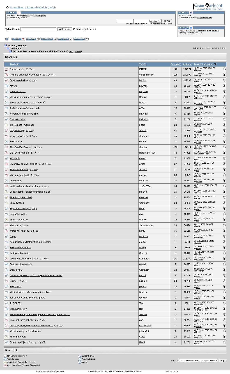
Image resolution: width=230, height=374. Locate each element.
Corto (142, 336)
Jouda (142, 175)
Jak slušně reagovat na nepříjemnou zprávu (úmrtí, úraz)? (40, 314)
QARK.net (60, 371)
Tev (141, 303)
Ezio (198, 198)
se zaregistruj (40, 16)
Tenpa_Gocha (201, 310)
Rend (198, 332)
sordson (198, 33)
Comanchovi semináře (21, 258)
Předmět (14, 64)
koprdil (142, 275)
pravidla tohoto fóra (204, 18)
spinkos (199, 338)
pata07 (142, 286)
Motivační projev (18, 308)
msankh (143, 191)
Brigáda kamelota (19, 169)
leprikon (199, 293)
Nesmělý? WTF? (18, 214)
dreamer (143, 197)
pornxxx (199, 276)
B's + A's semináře (19, 152)
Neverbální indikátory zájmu (24, 113)
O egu (13, 236)
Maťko (142, 80)
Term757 (199, 104)
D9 (197, 204)
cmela (142, 158)
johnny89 (144, 331)
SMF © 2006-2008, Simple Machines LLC (125, 371)
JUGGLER (15, 303)
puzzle (198, 115)
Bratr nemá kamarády (21, 264)
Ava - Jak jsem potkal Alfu (23, 320)
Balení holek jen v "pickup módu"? (27, 342)
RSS (176, 371)
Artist (142, 164)
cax (141, 214)
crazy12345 (145, 325)
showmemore (146, 225)
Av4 (71, 51)
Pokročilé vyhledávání (84, 29)
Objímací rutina (18, 119)
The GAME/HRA (18, 147)
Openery (14, 69)
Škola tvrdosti (17, 203)
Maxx (198, 210)
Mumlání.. (15, 158)
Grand (198, 70)
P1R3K (143, 69)
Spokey (143, 130)
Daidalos (143, 119)
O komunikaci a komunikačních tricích (34, 51)
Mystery (14, 225)
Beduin (142, 97)
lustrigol (199, 159)
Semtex (143, 147)
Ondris (198, 327)
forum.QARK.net (17, 45)
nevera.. (14, 86)
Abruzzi (199, 81)
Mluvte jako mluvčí (19, 175)
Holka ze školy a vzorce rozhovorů (27, 102)
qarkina (143, 297)
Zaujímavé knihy (18, 80)
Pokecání (16, 48)
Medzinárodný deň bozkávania (25, 331)
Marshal (143, 113)
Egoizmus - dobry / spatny (23, 208)
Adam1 (143, 169)
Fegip (142, 125)
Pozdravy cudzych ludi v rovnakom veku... (31, 325)
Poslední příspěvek (205, 64)
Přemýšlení (15, 180)
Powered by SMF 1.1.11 (97, 371)
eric (197, 171)
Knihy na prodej (18, 336)
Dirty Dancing (17, 130)
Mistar (78, 51)
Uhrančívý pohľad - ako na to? (25, 164)
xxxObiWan (145, 186)
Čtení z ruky (16, 269)
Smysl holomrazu (19, 219)
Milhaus (143, 281)
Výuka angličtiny (18, 136)
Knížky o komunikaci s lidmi (24, 186)
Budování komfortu (19, 253)
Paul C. (143, 102)
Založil (142, 64)
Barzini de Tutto (147, 152)
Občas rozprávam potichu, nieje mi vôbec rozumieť (36, 275)
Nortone (143, 292)
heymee (143, 86)
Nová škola (15, 286)
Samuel (143, 314)
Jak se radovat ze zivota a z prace (27, 297)
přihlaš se (26, 16)
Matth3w (143, 180)
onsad (142, 264)
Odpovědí (176, 64)
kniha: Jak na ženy (19, 230)
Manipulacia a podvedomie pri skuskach (30, 292)
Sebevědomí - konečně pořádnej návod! (30, 191)
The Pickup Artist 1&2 (21, 197)
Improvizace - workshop (22, 125)
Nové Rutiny (16, 141)
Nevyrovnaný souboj (20, 247)
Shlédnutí (187, 64)
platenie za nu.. (18, 91)
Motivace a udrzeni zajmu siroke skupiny (31, 97)
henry (142, 230)
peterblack (200, 304)
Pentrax (199, 93)
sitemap (169, 371)
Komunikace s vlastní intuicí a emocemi (30, 242)
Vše (30, 69)
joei (197, 187)
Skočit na (174, 361)
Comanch (144, 136)
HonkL (198, 193)
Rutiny (13, 281)
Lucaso (199, 215)
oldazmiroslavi (146, 74)
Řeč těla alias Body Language (25, 74)
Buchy (198, 76)
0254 (141, 108)
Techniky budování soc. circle (25, 108)
